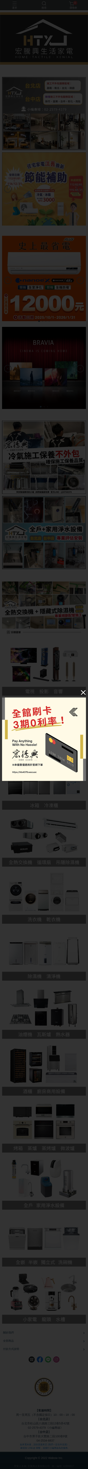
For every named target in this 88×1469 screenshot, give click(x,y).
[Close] (83, 692)
